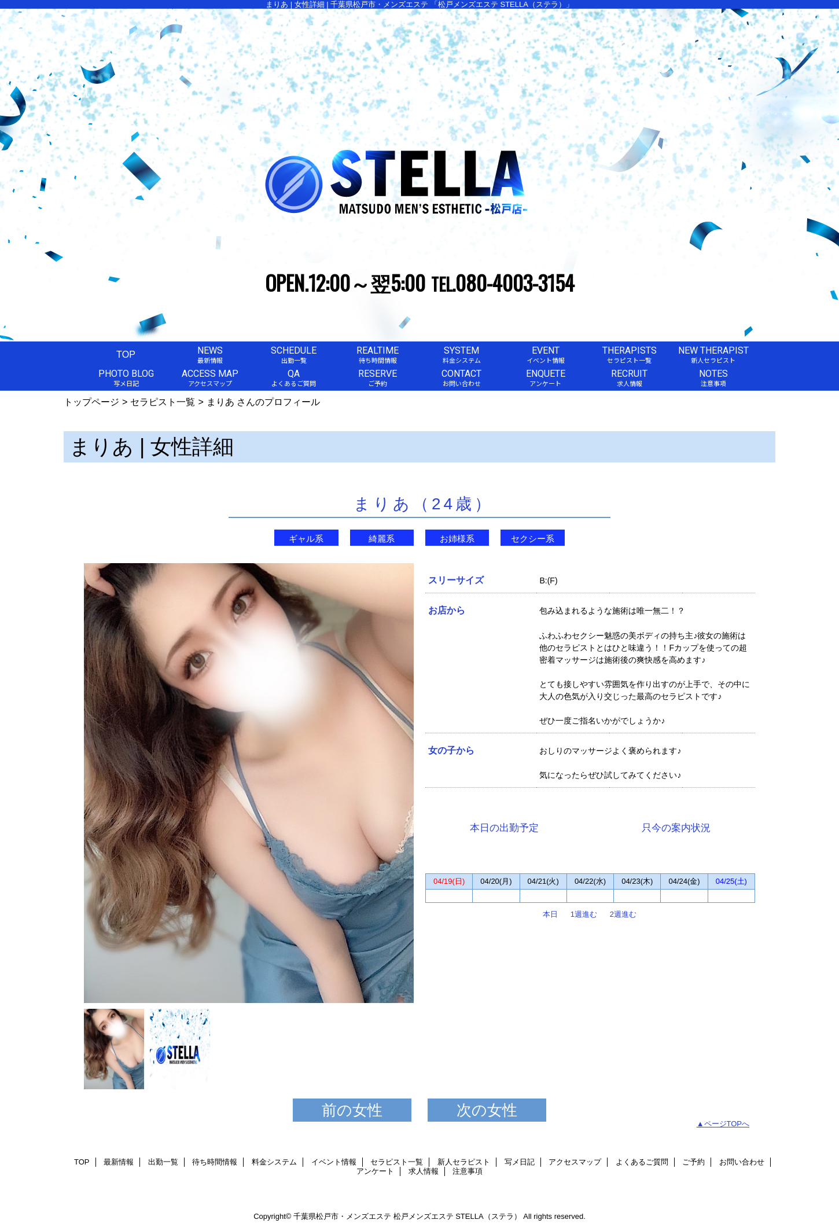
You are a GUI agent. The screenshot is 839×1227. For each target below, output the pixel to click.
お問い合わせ (741, 1162)
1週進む (584, 914)
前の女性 (352, 1110)
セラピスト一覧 (162, 401)
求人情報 (424, 1171)
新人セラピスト (463, 1162)
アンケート (375, 1171)
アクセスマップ (575, 1162)
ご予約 (693, 1162)
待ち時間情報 (214, 1162)
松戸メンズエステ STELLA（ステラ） (457, 1216)
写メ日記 (520, 1162)
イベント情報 (333, 1162)
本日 (550, 914)
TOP (125, 354)
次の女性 (487, 1110)
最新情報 (119, 1162)
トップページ (91, 401)
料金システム (274, 1162)
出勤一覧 (163, 1162)
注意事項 (467, 1171)
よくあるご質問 (642, 1162)
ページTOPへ (727, 1123)
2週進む (623, 914)
